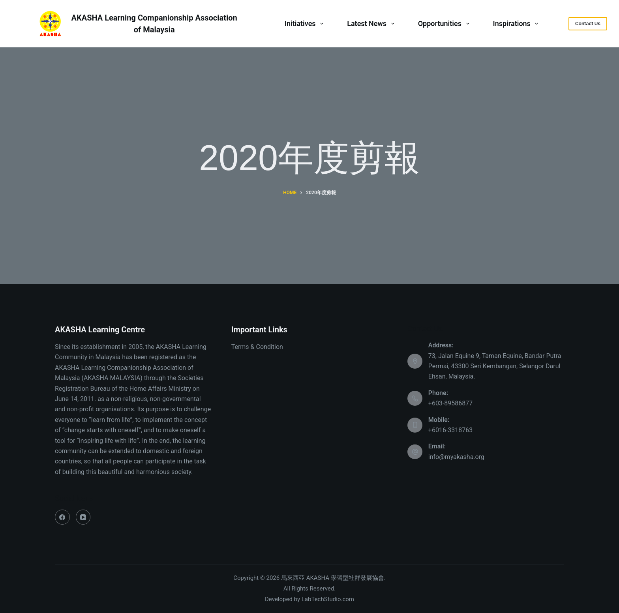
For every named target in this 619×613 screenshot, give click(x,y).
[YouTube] (83, 517)
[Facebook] (62, 517)
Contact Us (587, 23)
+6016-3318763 (450, 430)
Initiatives (305, 23)
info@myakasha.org (456, 457)
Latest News (372, 23)
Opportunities (445, 23)
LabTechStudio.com (328, 599)
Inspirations (517, 23)
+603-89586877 (450, 403)
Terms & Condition (257, 347)
